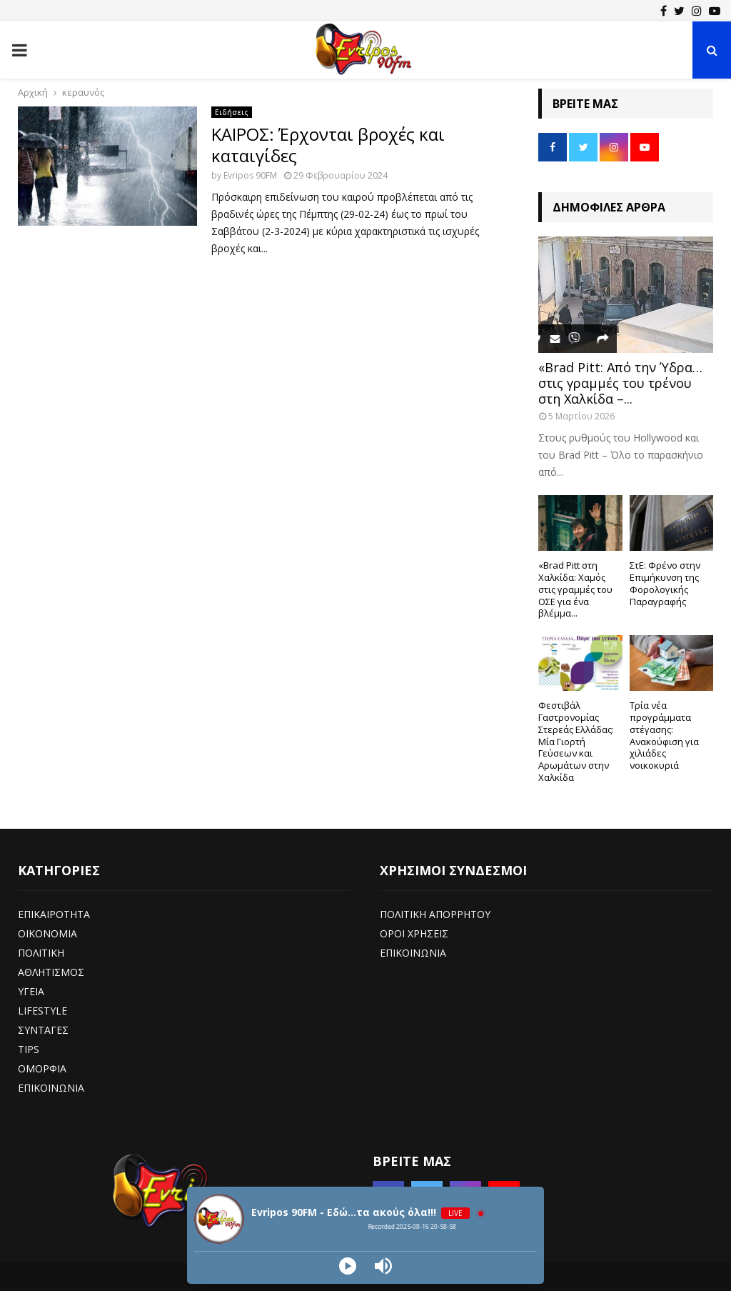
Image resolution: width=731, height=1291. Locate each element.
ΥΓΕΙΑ (31, 991)
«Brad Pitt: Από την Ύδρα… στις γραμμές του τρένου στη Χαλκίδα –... (620, 383)
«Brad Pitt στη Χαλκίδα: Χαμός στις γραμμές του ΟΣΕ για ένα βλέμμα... (575, 589)
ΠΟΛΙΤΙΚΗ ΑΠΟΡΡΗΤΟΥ (435, 914)
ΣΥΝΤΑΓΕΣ (43, 1030)
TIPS (28, 1049)
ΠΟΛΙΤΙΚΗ (41, 952)
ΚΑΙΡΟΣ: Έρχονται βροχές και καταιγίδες (328, 144)
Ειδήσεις (231, 112)
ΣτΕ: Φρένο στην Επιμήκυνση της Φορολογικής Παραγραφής (665, 583)
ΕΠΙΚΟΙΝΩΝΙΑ (51, 1088)
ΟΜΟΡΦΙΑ (42, 1068)
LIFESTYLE (42, 1010)
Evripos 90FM (250, 175)
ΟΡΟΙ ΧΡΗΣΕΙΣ (414, 933)
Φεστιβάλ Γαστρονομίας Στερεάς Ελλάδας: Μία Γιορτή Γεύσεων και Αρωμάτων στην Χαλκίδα (576, 741)
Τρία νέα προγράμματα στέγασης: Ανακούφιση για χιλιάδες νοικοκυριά (664, 735)
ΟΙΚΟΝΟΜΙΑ (47, 933)
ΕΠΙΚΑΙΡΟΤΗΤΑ (54, 914)
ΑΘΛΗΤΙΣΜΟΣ (51, 972)
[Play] (347, 1266)
